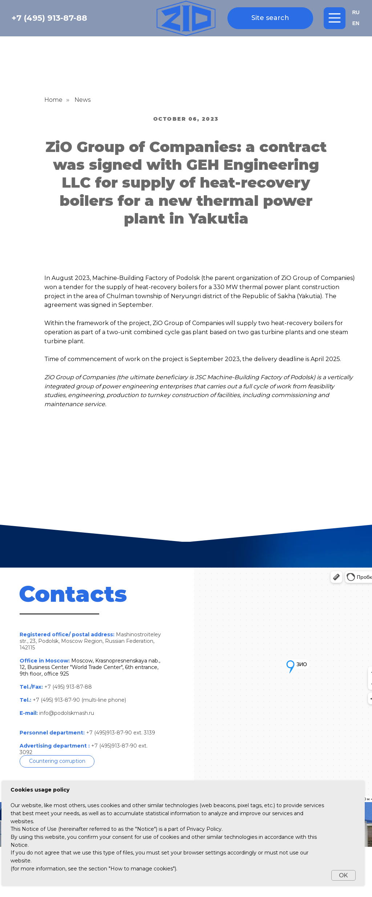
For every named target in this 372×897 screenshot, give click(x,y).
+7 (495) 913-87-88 (49, 18)
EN (355, 23)
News (82, 99)
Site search (270, 18)
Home (53, 99)
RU (355, 12)
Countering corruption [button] (57, 761)
